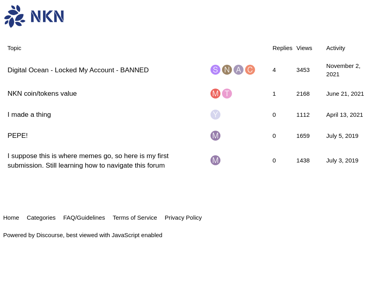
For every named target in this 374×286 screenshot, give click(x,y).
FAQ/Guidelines (84, 217)
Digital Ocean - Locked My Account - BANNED (78, 70)
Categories (41, 217)
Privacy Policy (183, 217)
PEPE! (18, 135)
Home (11, 217)
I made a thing (29, 114)
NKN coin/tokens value (42, 93)
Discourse (49, 235)
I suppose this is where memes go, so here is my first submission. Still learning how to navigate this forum (88, 160)
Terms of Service (135, 217)
